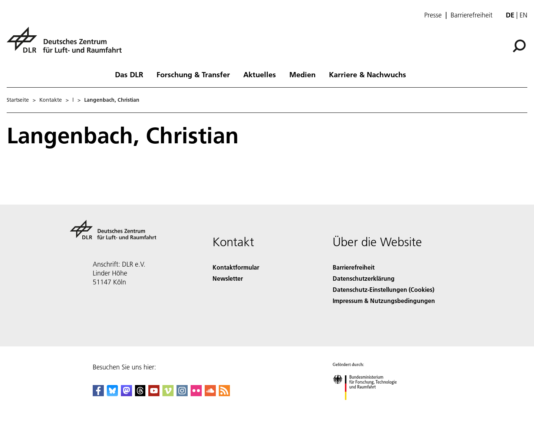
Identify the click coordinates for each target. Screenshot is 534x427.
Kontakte (50, 99)
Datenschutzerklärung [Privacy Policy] (364, 278)
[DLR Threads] (140, 393)
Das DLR (129, 74)
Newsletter (227, 278)
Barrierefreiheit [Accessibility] (354, 267)
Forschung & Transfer (193, 74)
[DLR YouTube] (153, 393)
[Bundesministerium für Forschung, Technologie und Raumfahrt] (369, 406)
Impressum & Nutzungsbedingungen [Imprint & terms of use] (384, 300)
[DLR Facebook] (98, 393)
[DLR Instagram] (182, 393)
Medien (302, 74)
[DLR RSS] (224, 393)
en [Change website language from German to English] (523, 15)
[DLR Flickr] (196, 393)
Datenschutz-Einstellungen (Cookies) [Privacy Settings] (383, 289)
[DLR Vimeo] (168, 393)
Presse (433, 15)
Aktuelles (259, 74)
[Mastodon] (126, 393)
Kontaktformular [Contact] (235, 267)
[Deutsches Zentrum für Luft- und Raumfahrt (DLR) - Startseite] (67, 44)
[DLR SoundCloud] (210, 393)
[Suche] (519, 46)
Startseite (18, 99)
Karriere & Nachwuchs (367, 74)
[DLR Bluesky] (112, 393)
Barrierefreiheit (471, 15)
